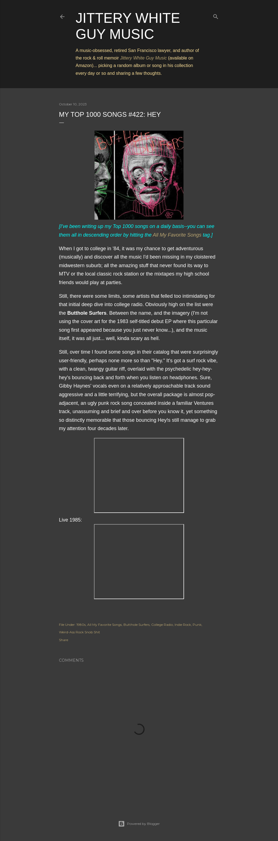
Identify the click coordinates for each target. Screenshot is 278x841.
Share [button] (63, 640)
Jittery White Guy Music (143, 58)
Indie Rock (183, 624)
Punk (197, 624)
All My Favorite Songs (177, 235)
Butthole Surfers (136, 624)
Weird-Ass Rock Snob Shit (79, 632)
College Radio (162, 624)
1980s (81, 624)
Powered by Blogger (139, 823)
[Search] (215, 15)
